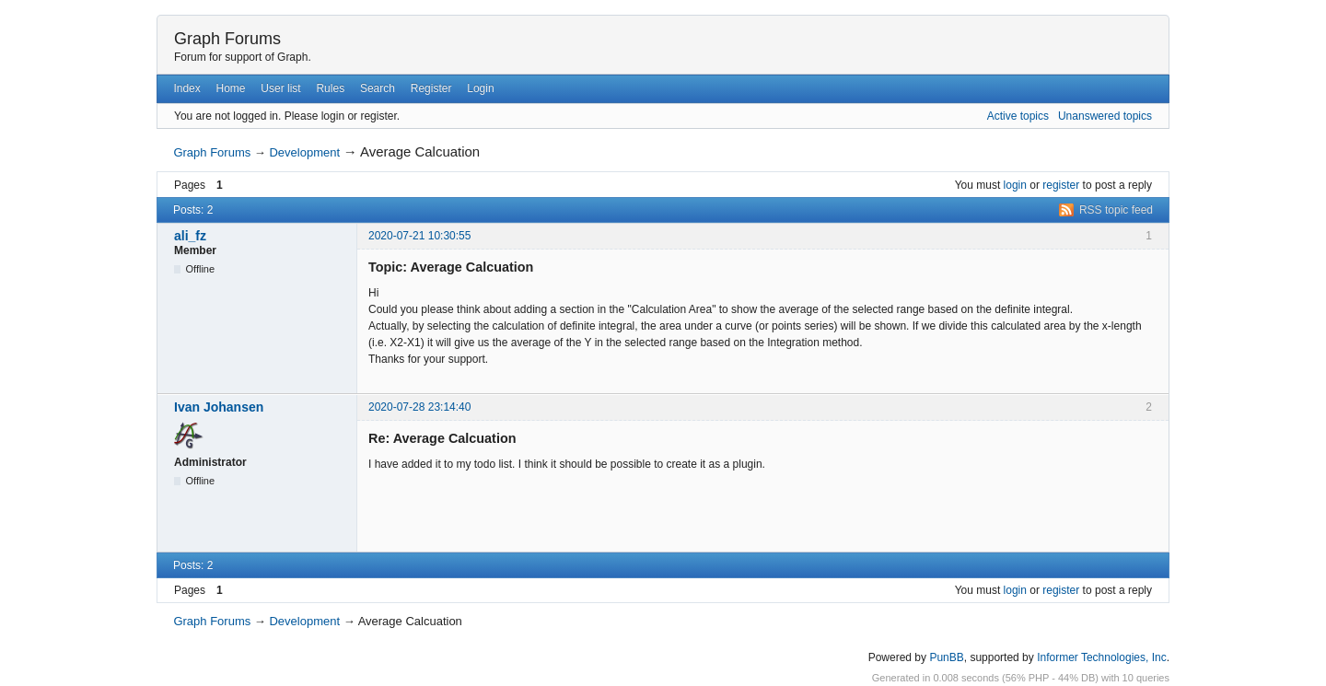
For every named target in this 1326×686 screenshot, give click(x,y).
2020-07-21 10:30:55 (419, 235)
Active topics (1018, 116)
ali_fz (190, 235)
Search (377, 88)
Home (231, 88)
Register (431, 88)
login (1015, 185)
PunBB (946, 657)
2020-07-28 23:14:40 (419, 407)
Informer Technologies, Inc (1102, 657)
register (1060, 185)
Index (186, 88)
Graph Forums (227, 38)
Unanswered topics (1105, 116)
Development (304, 152)
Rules (330, 88)
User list (280, 88)
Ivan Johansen (218, 407)
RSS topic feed (1116, 209)
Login (480, 88)
